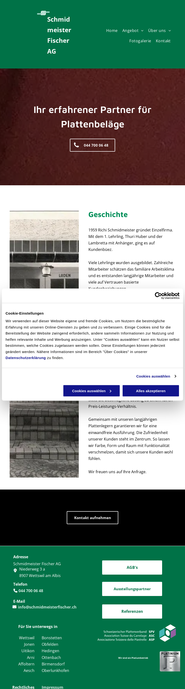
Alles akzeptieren (151, 391)
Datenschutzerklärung (26, 358)
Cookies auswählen (153, 376)
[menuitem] (114, 32)
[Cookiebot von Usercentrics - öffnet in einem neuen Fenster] (158, 295)
